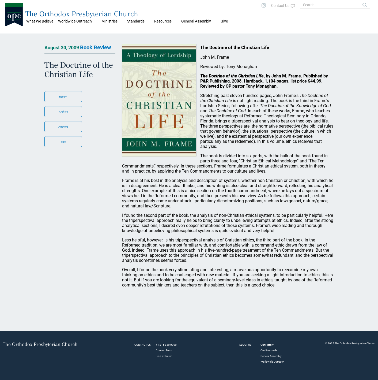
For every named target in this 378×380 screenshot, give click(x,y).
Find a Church (164, 356)
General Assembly (196, 21)
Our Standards (268, 350)
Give (224, 21)
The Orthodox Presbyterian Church (81, 13)
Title (63, 141)
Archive (63, 111)
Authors (63, 126)
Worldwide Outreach (272, 361)
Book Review (95, 47)
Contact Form (164, 350)
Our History (267, 344)
